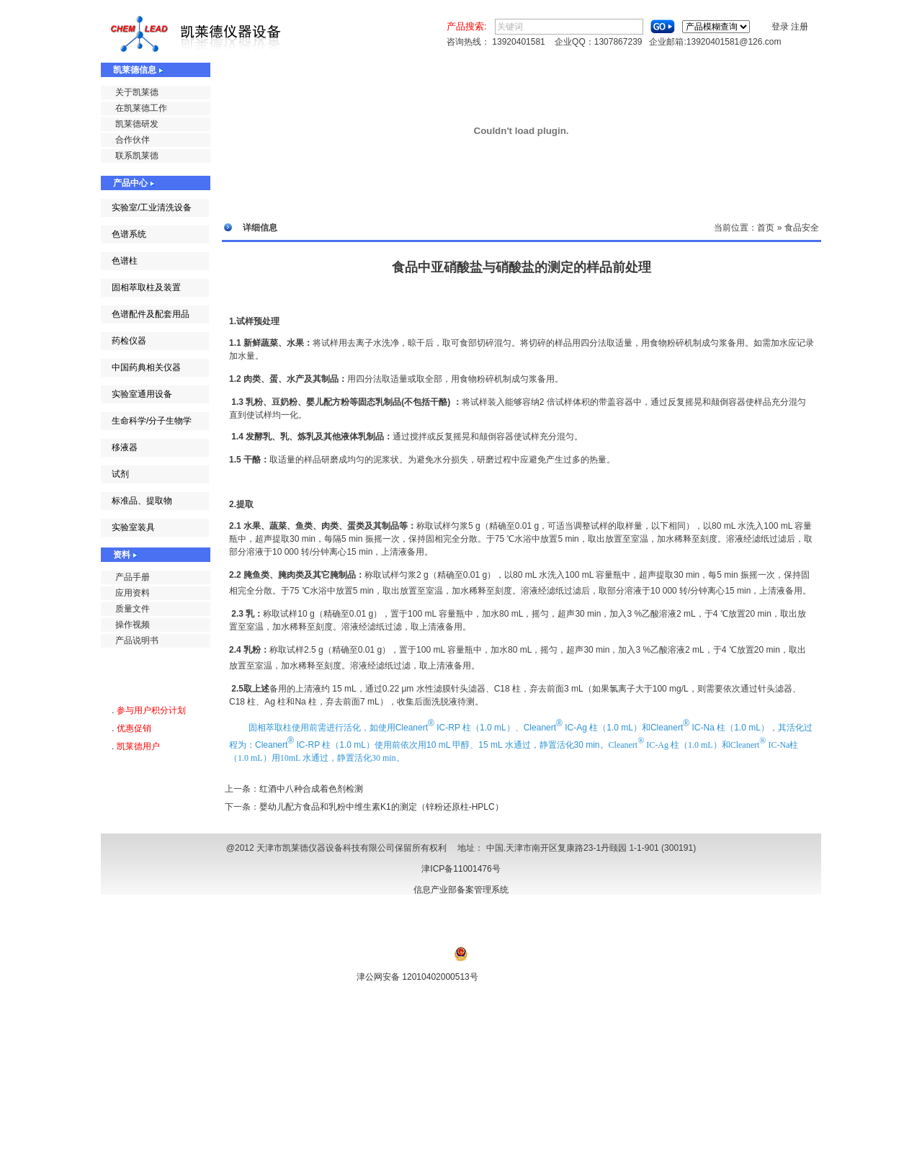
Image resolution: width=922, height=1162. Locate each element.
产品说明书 (136, 640)
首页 (765, 228)
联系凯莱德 (136, 156)
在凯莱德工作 (141, 108)
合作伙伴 (132, 140)
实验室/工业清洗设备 (152, 207)
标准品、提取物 (142, 501)
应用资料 (132, 593)
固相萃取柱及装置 (146, 287)
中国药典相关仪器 (146, 367)
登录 (780, 27)
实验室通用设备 (142, 394)
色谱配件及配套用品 (150, 314)
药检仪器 (129, 341)
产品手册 (132, 577)
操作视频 (132, 625)
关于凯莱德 (136, 92)
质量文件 (132, 609)
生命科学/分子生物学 (152, 421)
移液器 (125, 447)
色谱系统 (129, 234)
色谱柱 (125, 261)
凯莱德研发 (136, 124)
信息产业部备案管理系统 (461, 890)
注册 (799, 27)
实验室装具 (133, 527)
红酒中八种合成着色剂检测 (311, 789)
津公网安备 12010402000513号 (417, 977)
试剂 (120, 474)
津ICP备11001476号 (460, 869)
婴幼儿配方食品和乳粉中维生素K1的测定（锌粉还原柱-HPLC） (381, 807)
